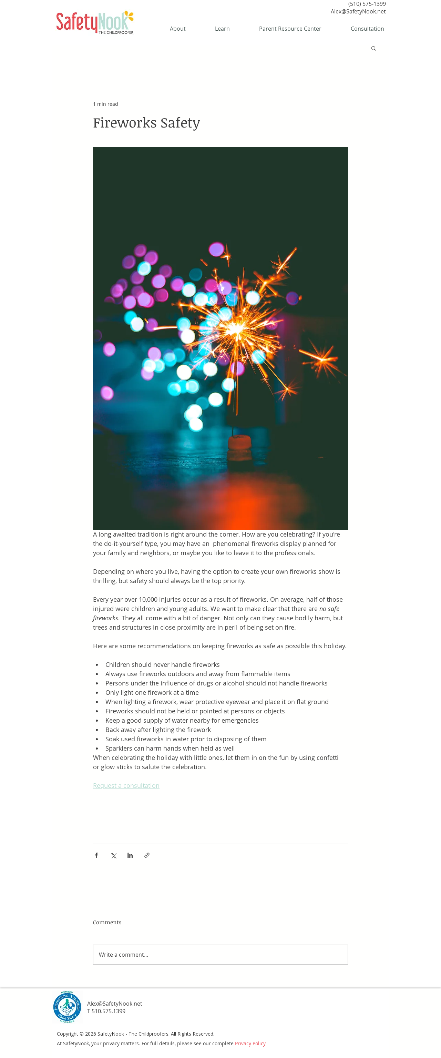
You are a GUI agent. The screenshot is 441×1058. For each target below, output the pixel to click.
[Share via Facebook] (96, 855)
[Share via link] (147, 855)
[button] (373, 48)
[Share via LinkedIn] (130, 855)
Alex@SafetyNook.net (358, 11)
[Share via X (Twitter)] (113, 855)
